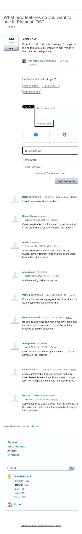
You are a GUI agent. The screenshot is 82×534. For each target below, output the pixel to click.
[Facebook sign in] (36, 134)
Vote (11, 48)
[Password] (50, 160)
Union (17, 493)
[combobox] (39, 468)
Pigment (12, 442)
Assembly (19, 481)
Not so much (32, 86)
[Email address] (50, 151)
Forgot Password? (32, 166)
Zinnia (17, 497)
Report (74, 197)
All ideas (12, 450)
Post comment (66, 181)
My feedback (13, 455)
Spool (17, 489)
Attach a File (46, 123)
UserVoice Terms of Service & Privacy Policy (41, 525)
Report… (34, 65)
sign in (34, 426)
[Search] (72, 468)
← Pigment (9, 26)
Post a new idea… (16, 446)
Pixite (17, 504)
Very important (32, 92)
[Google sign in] (64, 134)
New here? (50, 173)
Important (52, 86)
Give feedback (22, 476)
